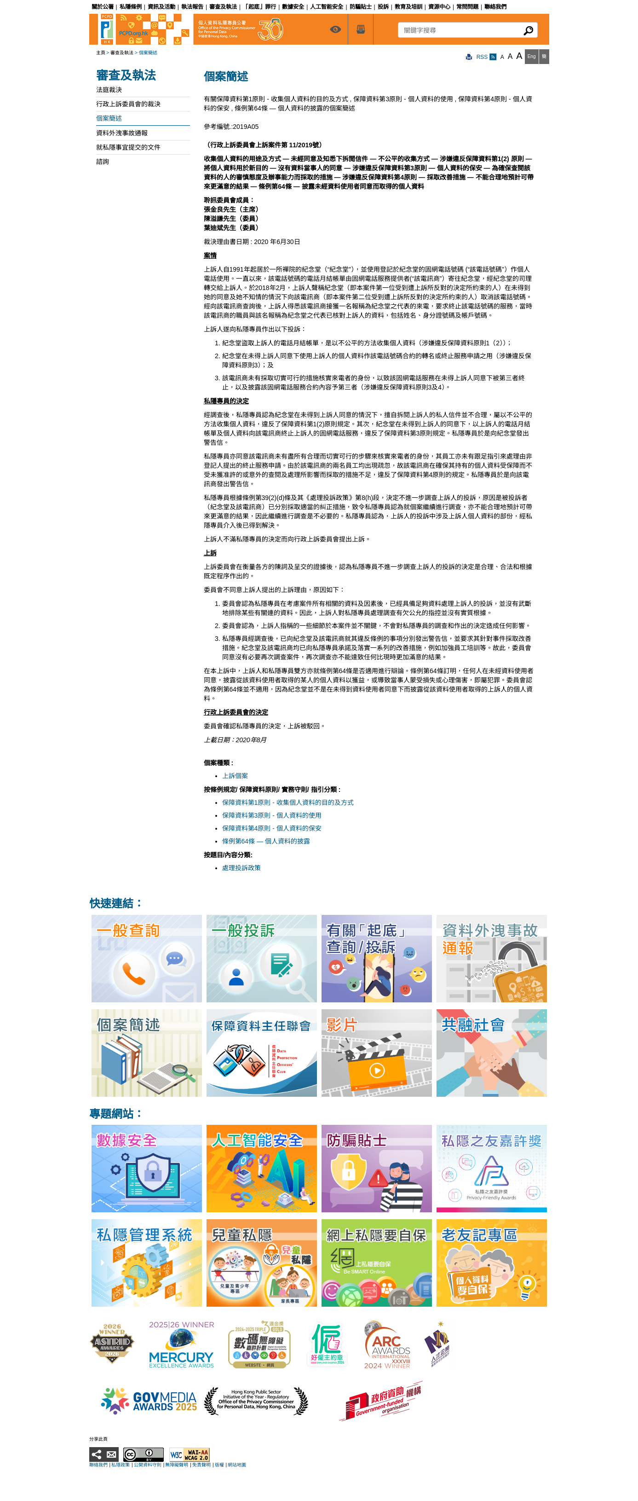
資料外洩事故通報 (122, 133)
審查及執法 (121, 52)
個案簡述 (109, 118)
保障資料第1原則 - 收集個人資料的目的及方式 (288, 802)
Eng (532, 56)
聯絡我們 (98, 1464)
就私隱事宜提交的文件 (128, 147)
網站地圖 (237, 1464)
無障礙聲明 (176, 1464)
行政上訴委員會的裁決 (128, 104)
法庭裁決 (109, 89)
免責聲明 (201, 1464)
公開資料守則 (147, 1464)
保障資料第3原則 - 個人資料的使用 (272, 815)
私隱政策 (120, 1464)
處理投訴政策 (241, 868)
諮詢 (102, 161)
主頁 (100, 52)
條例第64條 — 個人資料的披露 (266, 841)
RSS (487, 57)
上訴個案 (235, 776)
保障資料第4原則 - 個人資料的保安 (272, 828)
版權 (219, 1464)
